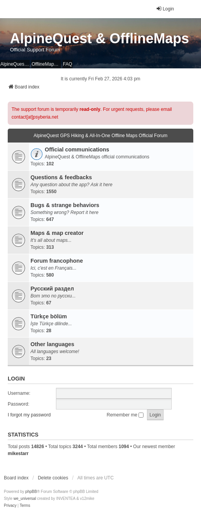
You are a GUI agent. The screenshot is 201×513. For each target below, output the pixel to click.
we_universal (25, 498)
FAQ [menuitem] (67, 64)
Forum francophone (56, 261)
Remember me (125, 415)
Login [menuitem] (165, 9)
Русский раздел (52, 288)
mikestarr (18, 453)
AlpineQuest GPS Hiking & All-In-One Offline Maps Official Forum (100, 135)
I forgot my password (29, 415)
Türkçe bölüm (48, 316)
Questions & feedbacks (61, 177)
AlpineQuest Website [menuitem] (15, 64)
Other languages (52, 344)
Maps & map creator (57, 233)
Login (16, 378)
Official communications (77, 149)
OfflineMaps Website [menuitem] (46, 64)
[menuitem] (10, 505)
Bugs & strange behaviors (64, 205)
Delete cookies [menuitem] (53, 478)
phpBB (31, 491)
